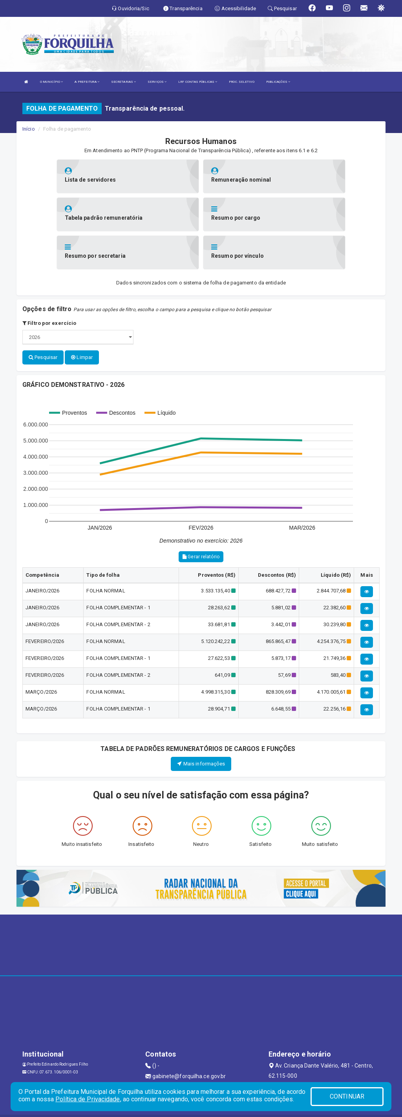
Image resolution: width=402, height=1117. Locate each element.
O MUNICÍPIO (51, 82)
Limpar (82, 319)
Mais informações (201, 725)
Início (28, 129)
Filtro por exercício (49, 285)
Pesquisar (43, 319)
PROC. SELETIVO (241, 82)
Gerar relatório (201, 518)
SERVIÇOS (157, 82)
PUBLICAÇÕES (278, 82)
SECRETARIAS (123, 82)
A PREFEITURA (87, 82)
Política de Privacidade (87, 1099)
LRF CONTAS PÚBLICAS (197, 82)
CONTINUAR (347, 1096)
